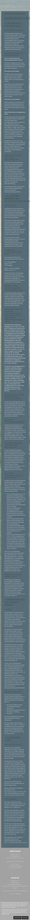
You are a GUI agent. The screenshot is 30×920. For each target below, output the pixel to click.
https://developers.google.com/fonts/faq (13, 791)
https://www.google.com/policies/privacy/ (14, 795)
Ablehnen (25, 917)
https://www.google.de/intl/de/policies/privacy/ (15, 842)
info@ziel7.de (11, 270)
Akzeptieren (17, 917)
